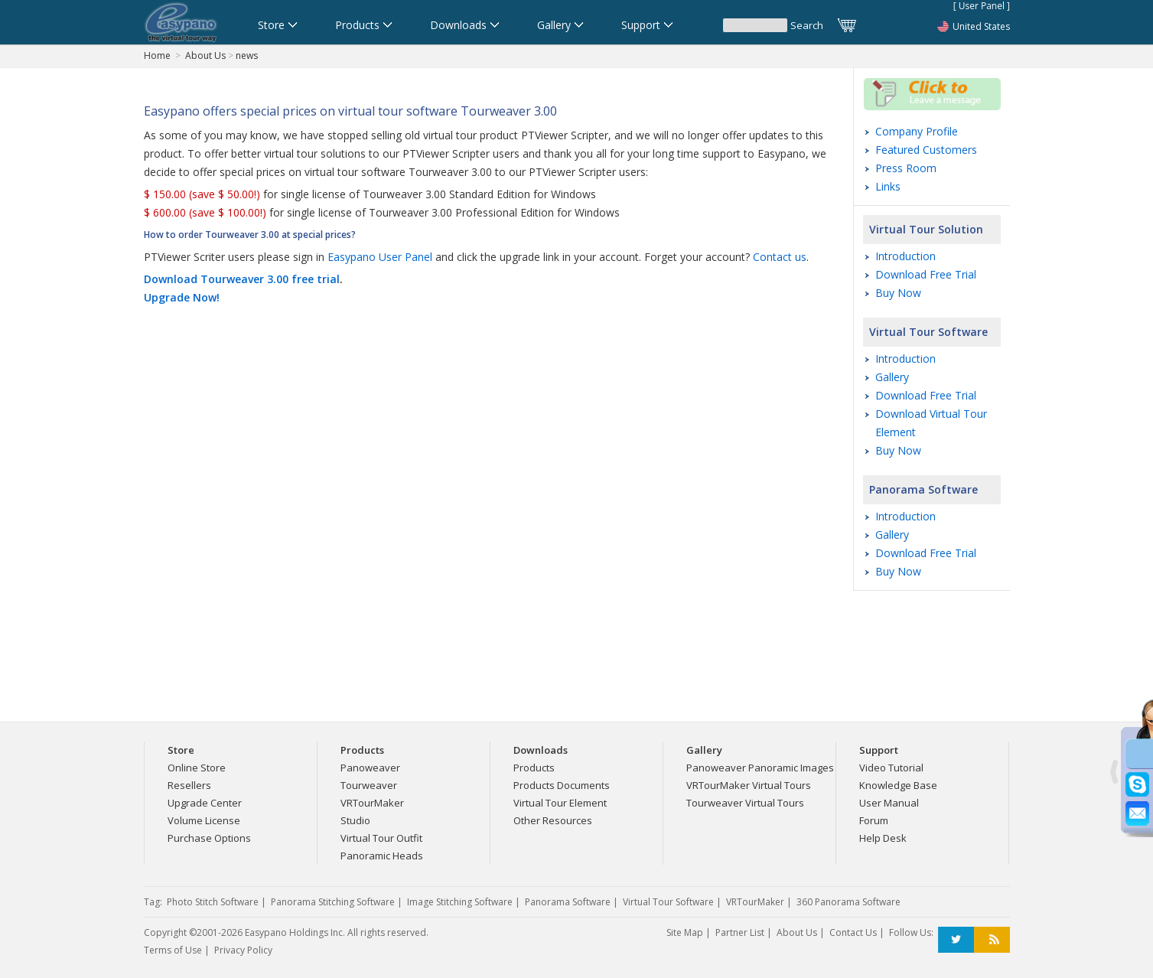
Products (534, 767)
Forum (873, 820)
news (247, 55)
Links (888, 186)
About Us (205, 55)
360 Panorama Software (848, 901)
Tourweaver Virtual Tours (745, 803)
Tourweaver (368, 785)
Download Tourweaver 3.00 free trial (242, 279)
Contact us (779, 256)
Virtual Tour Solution (926, 229)
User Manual (889, 803)
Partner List (739, 932)
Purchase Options (209, 838)
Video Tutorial (891, 767)
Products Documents (561, 785)
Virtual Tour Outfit (381, 838)
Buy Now (898, 292)
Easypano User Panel (379, 256)
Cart (848, 25)
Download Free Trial (925, 274)
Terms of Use (173, 950)
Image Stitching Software (460, 901)
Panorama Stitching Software (333, 901)
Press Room (905, 168)
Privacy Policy (243, 950)
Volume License (204, 820)
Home (157, 55)
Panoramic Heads (381, 855)
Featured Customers (926, 149)
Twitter (956, 940)
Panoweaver (370, 767)
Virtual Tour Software (928, 331)
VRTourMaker (372, 803)
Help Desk (883, 838)
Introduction (905, 256)
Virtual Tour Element (560, 803)
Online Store (197, 767)
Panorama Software (923, 489)
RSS (992, 940)
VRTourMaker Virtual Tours (748, 785)
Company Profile (916, 131)
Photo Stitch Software (213, 901)
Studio (355, 820)
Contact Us (853, 932)
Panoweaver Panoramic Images (760, 767)
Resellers (189, 785)
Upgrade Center (205, 803)
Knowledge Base (898, 785)
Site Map (684, 932)
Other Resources (552, 820)
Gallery (892, 377)
